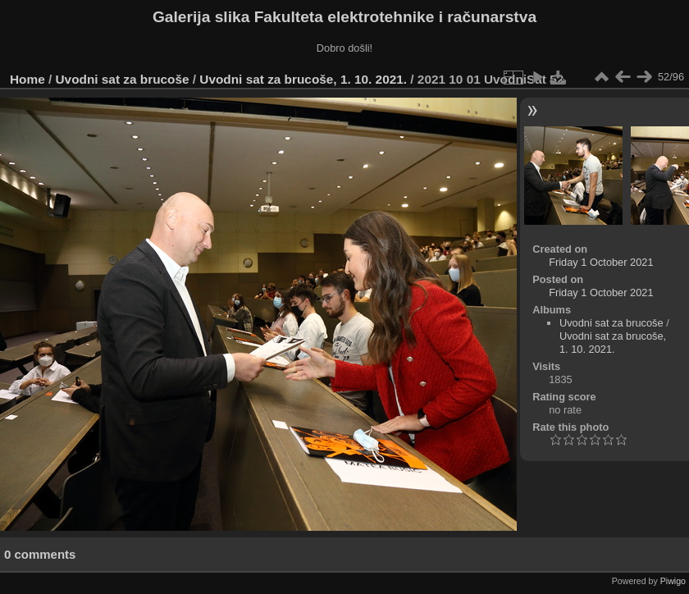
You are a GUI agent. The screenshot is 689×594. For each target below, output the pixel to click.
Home (27, 79)
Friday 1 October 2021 (601, 262)
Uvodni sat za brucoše (122, 79)
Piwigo (673, 581)
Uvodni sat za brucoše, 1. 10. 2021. (303, 79)
